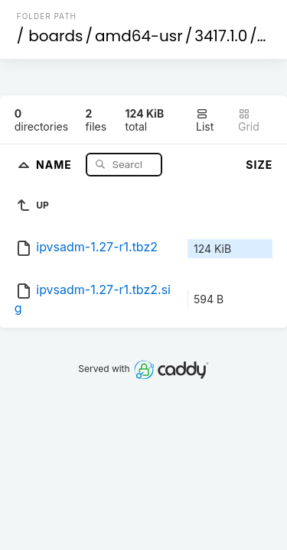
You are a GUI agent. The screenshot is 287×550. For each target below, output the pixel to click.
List (205, 120)
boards (55, 36)
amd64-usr (139, 36)
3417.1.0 (220, 36)
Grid (248, 120)
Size (259, 164)
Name (55, 163)
